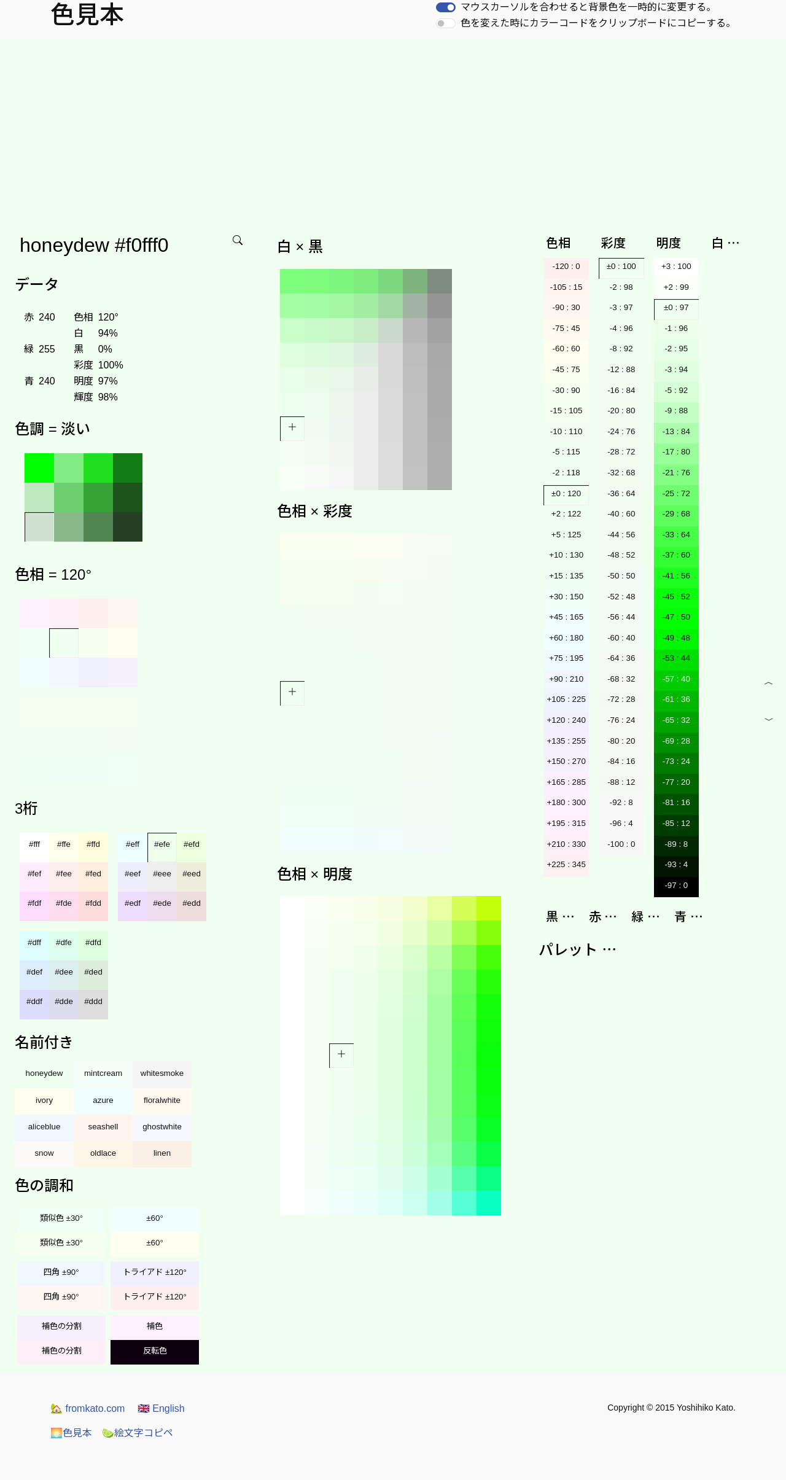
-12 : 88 (621, 369)
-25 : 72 (676, 493)
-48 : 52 (621, 554)
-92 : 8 (621, 802)
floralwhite (162, 1100)
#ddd (93, 1001)
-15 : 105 (566, 410)
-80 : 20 (621, 741)
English (161, 1408)
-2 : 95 (676, 348)
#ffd (93, 844)
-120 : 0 (566, 266)
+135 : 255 (566, 741)
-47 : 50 (676, 616)
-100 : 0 (621, 844)
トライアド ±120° (155, 1272)
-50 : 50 (621, 575)
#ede (162, 903)
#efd (192, 844)
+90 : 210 (566, 679)
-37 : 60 (676, 554)
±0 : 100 (621, 266)
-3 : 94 (676, 369)
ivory (44, 1100)
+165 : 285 (566, 782)
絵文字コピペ (137, 1433)
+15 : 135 (566, 575)
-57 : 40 (676, 679)
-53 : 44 (676, 658)
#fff (34, 844)
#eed (191, 873)
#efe (162, 844)
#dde (64, 1001)
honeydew (44, 1073)
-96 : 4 (621, 823)
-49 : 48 (676, 637)
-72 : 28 (621, 699)
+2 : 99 (676, 287)
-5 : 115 (566, 451)
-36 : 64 (621, 493)
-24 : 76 (621, 431)
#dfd (93, 942)
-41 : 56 (676, 575)
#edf (133, 903)
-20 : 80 (621, 410)
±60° (154, 1218)
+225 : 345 (566, 864)
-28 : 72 (621, 451)
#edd (191, 903)
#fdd (93, 903)
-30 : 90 (566, 390)
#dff (34, 942)
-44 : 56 (621, 534)
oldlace (103, 1153)
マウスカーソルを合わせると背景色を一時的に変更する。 (588, 7)
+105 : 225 (566, 699)
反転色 (155, 1350)
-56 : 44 (621, 616)
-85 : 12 (676, 823)
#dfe (64, 942)
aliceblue (44, 1126)
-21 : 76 (676, 472)
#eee (162, 873)
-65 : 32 (676, 720)
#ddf (34, 1001)
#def (34, 971)
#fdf (34, 903)
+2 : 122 (566, 513)
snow (43, 1153)
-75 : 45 (566, 328)
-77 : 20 (676, 782)
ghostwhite (162, 1126)
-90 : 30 (566, 307)
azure (103, 1100)
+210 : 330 (566, 844)
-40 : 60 (621, 513)
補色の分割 (62, 1326)
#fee (64, 873)
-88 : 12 (621, 782)
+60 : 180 (566, 637)
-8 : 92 (621, 348)
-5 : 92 (676, 390)
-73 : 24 (676, 761)
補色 (155, 1326)
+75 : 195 (566, 658)
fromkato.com (87, 1408)
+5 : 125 (566, 534)
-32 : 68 (621, 472)
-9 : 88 (676, 410)
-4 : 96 (621, 328)
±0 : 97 (676, 307)
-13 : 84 (676, 431)
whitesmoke (162, 1073)
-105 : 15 (566, 287)
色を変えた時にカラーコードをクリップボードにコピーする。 (598, 23)
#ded (93, 971)
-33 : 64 (676, 534)
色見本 (71, 1433)
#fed (93, 873)
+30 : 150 (566, 596)
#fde (64, 903)
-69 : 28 (676, 741)
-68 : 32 (621, 679)
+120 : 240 (566, 720)
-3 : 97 (621, 307)
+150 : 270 (566, 761)
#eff (132, 844)
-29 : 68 (676, 513)
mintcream (103, 1073)
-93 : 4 (676, 864)
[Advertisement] (393, 131)
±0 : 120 (566, 493)
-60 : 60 (566, 348)
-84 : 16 (621, 761)
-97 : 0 (676, 885)
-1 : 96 (676, 328)
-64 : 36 (621, 658)
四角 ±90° (61, 1272)
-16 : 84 (621, 390)
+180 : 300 (566, 802)
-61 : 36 (676, 699)
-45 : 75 (566, 369)
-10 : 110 (566, 431)
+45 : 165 (566, 616)
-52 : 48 (621, 596)
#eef (133, 873)
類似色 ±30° (61, 1218)
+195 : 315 (566, 823)
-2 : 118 (566, 472)
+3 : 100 (676, 266)
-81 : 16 (676, 802)
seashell (103, 1126)
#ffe (64, 844)
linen (162, 1153)
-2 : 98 (621, 287)
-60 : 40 (621, 637)
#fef (34, 873)
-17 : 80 (676, 451)
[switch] (446, 7)
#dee (64, 971)
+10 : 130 (566, 554)
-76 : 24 (621, 720)
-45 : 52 (676, 596)
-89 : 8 (676, 844)
